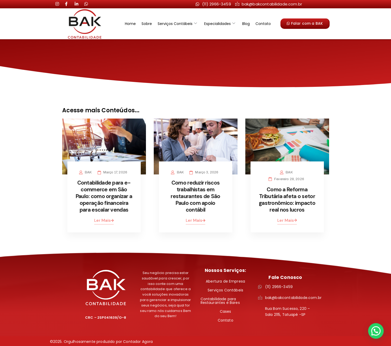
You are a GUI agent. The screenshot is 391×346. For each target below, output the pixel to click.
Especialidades (218, 23)
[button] (376, 331)
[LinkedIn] (69, 4)
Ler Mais (103, 219)
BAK (89, 172)
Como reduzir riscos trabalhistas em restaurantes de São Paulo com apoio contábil (195, 195)
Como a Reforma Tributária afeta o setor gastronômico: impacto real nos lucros (287, 199)
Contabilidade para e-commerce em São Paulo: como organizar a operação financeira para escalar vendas (104, 195)
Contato (259, 23)
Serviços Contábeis (178, 23)
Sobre (149, 23)
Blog (244, 23)
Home (134, 23)
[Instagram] (59, 4)
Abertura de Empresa (225, 280)
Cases (225, 310)
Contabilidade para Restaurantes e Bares (220, 299)
